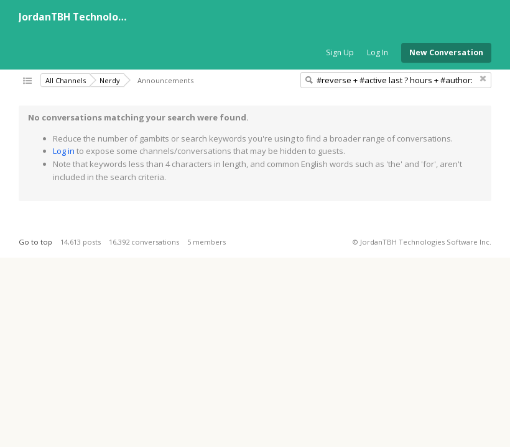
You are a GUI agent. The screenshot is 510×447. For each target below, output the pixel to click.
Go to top (35, 241)
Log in (64, 150)
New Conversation (446, 52)
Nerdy (110, 80)
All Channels (65, 80)
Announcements (165, 80)
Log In (377, 52)
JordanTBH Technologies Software (103, 17)
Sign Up (340, 52)
